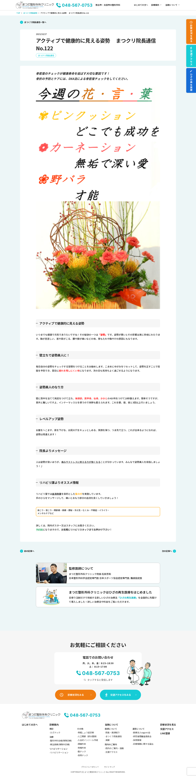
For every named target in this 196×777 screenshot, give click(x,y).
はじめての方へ (141, 4)
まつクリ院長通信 (46, 55)
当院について (171, 4)
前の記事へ (29, 551)
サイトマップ (109, 767)
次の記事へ (167, 551)
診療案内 (155, 4)
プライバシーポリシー (90, 767)
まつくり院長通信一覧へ (35, 22)
